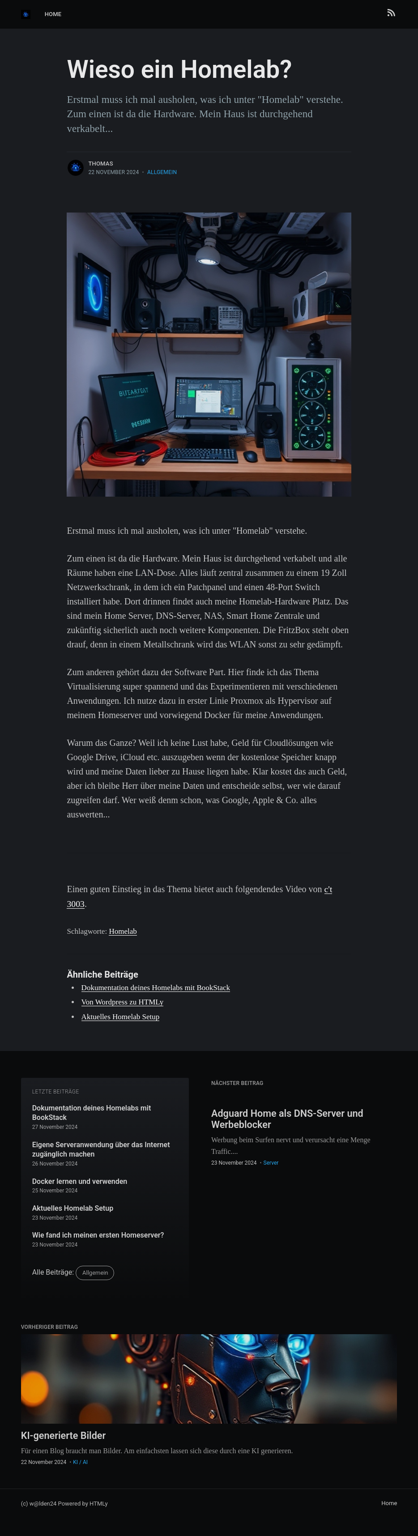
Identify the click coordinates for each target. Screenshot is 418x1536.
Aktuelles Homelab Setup (120, 1016)
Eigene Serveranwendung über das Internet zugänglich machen (101, 1149)
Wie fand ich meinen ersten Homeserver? (98, 1234)
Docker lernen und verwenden (80, 1181)
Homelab (122, 931)
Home (53, 14)
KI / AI (80, 1462)
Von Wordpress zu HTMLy (122, 1001)
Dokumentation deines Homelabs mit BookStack (155, 987)
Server (271, 1163)
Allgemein (162, 172)
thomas (100, 163)
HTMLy (99, 1503)
